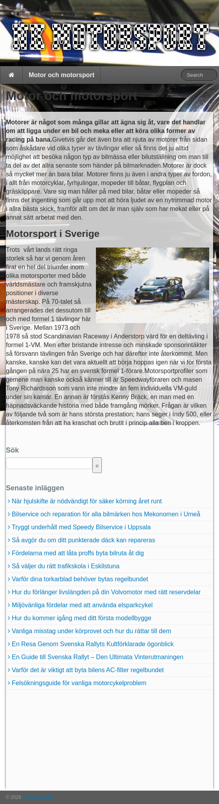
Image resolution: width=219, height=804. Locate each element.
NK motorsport (37, 797)
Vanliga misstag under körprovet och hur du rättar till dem (91, 631)
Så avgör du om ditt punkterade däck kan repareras (83, 540)
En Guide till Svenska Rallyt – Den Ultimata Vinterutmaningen (97, 657)
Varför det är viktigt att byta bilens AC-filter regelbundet (88, 670)
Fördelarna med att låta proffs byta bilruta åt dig (78, 553)
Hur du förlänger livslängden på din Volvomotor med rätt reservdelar (106, 592)
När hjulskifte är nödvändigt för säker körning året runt (87, 501)
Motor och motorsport (61, 75)
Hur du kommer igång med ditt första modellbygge (81, 618)
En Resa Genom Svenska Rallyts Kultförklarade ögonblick (93, 644)
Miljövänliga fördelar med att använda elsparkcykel (82, 605)
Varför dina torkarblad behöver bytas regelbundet (80, 579)
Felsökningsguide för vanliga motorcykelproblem (79, 683)
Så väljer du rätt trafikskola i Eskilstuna (66, 566)
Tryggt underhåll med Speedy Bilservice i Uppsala (81, 527)
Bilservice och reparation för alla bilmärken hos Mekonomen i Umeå (106, 514)
